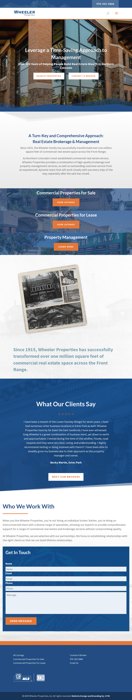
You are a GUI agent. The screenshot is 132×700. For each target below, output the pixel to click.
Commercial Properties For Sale (28, 659)
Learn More (66, 247)
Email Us (74, 662)
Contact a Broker (83, 76)
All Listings (18, 655)
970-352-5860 (105, 4)
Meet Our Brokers (66, 476)
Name (10, 563)
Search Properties (49, 76)
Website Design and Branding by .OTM (91, 696)
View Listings (66, 202)
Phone (10, 583)
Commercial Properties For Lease (29, 662)
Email (10, 573)
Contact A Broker (78, 655)
